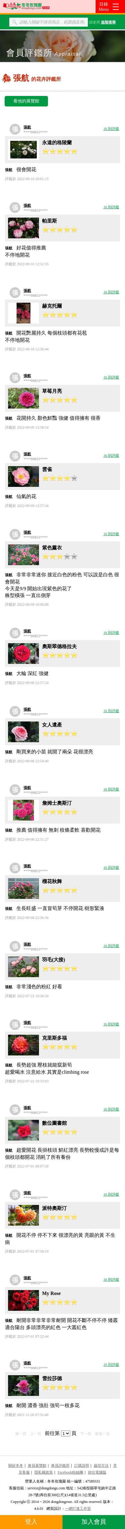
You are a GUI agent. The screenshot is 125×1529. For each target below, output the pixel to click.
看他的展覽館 (26, 101)
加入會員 (93, 1521)
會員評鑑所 (60, 1465)
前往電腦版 (97, 1472)
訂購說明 (81, 1465)
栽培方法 (101, 1465)
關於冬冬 (15, 1465)
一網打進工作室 (78, 1508)
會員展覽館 (37, 1465)
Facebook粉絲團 (70, 1472)
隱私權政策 (43, 1472)
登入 (31, 1521)
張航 (27, 127)
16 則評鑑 (111, 129)
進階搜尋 (108, 22)
